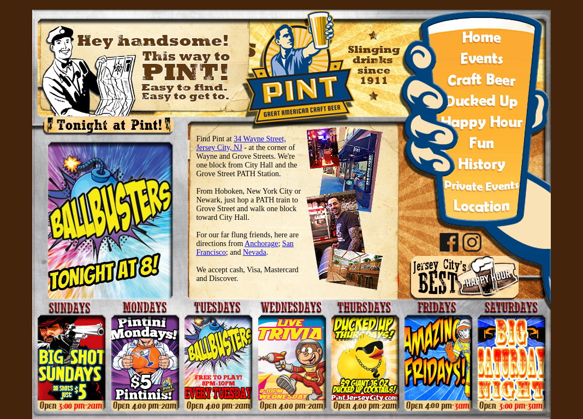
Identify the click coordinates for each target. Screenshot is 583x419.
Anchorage (261, 244)
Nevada (254, 252)
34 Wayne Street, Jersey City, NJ (240, 143)
